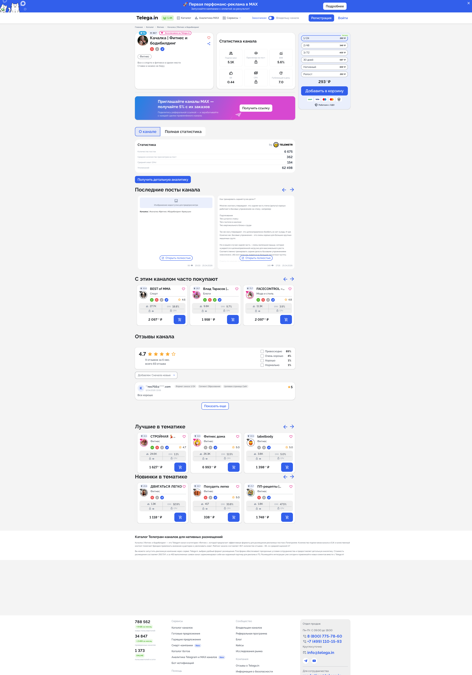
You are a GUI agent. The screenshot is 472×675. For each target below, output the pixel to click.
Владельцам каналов (249, 627)
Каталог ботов (181, 651)
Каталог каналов (182, 627)
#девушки (186, 211)
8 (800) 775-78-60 (324, 636)
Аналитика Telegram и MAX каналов (194, 657)
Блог (239, 639)
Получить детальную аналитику (163, 180)
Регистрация (321, 18)
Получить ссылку (256, 108)
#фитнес (163, 211)
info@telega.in (320, 652)
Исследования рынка (249, 651)
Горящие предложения (186, 639)
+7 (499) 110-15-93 (324, 641)
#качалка (153, 211)
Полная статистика (183, 131)
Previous (284, 189)
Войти (343, 18)
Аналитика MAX (206, 18)
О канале (147, 131)
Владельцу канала (287, 18)
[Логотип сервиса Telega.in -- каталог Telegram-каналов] (147, 18)
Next (292, 189)
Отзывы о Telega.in (247, 665)
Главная (139, 27)
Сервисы (231, 18)
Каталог (183, 18)
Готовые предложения (186, 633)
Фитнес (160, 27)
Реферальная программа (251, 633)
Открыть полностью (176, 258)
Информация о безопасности (254, 671)
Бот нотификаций (183, 663)
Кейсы (240, 645)
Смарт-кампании (182, 645)
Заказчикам (259, 18)
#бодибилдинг (174, 211)
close (469, 3)
